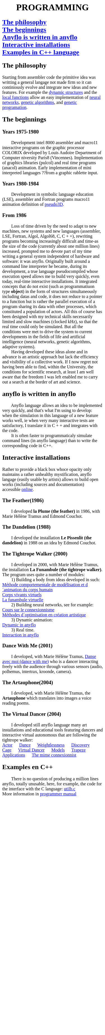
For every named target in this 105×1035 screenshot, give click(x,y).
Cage (6, 750)
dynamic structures (66, 92)
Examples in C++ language (40, 52)
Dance (25, 745)
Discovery (80, 745)
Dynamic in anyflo (19, 625)
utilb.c (69, 788)
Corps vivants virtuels (21, 594)
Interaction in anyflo (20, 635)
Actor (7, 745)
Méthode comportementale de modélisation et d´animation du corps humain (45, 587)
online (27, 489)
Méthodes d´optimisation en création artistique (44, 614)
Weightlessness (50, 745)
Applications (13, 755)
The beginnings (24, 29)
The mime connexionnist (54, 755)
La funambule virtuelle (22, 599)
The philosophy (24, 22)
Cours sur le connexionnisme (28, 609)
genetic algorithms (37, 102)
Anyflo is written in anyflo (39, 37)
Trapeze (78, 750)
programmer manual (58, 793)
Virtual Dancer (31, 750)
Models (58, 750)
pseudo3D (54, 204)
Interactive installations (36, 44)
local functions (15, 97)
